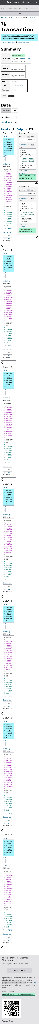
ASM (4, 166)
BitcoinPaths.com (21, 964)
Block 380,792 (18, 56)
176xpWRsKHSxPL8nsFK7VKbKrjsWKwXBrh (27, 230)
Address (33, 17)
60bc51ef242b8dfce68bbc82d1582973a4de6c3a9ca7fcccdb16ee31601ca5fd (8, 731)
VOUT (5, 156)
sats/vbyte (22, 90)
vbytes (23, 86)
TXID (5, 137)
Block (13, 17)
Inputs (5, 129)
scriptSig (6, 164)
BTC (28, 137)
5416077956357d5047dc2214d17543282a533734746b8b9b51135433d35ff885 (8, 497)
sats (33, 137)
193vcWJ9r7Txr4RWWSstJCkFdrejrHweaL (27, 177)
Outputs (22, 129)
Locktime (6, 122)
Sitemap (24, 958)
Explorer (4, 17)
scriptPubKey (24, 145)
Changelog (7, 960)
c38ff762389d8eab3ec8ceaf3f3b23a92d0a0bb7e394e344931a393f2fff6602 (8, 380)
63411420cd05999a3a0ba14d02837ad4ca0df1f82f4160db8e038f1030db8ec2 (8, 263)
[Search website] (19, 8)
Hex (15, 110)
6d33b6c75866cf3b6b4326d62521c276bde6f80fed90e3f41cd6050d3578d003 (8, 848)
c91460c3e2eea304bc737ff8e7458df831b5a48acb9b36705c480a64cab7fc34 (8, 614)
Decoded (6, 110)
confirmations (24, 59)
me (35, 983)
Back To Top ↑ (19, 971)
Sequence (7, 232)
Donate (14, 958)
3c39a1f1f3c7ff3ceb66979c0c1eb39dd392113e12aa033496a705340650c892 (8, 146)
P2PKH (10, 228)
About (5, 958)
